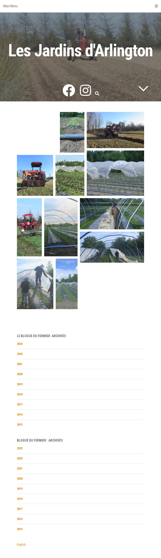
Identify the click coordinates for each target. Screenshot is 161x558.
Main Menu (80, 6)
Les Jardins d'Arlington (80, 51)
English (21, 544)
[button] (72, 132)
